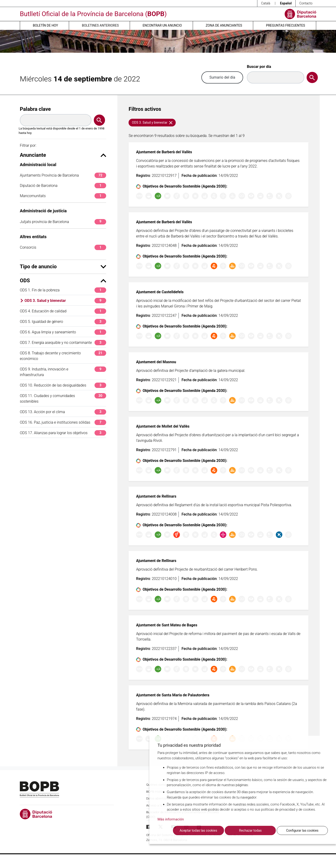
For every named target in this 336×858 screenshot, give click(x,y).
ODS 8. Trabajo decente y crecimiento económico (63, 355)
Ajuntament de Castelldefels (159, 292)
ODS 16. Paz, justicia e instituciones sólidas (63, 422)
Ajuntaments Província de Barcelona (63, 175)
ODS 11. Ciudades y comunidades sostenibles (63, 398)
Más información (171, 819)
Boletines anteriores (100, 25)
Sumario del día (222, 77)
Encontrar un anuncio (162, 25)
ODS (63, 280)
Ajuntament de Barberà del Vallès (164, 152)
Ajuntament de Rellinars (156, 496)
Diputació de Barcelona (63, 185)
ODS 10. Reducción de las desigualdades (63, 385)
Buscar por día (259, 66)
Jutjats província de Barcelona (63, 221)
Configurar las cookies (302, 830)
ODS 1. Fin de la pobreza (63, 290)
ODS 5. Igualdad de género (63, 321)
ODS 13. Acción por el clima (63, 412)
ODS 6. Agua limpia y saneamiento (63, 332)
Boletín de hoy (45, 25)
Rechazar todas (250, 830)
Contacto (305, 3)
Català (265, 3)
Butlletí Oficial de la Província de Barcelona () (93, 14)
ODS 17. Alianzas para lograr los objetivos (63, 433)
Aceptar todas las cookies (198, 830)
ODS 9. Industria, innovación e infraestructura (63, 371)
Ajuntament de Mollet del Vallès (162, 426)
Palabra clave (35, 109)
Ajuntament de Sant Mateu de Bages (166, 625)
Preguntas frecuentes (285, 25)
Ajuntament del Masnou (156, 362)
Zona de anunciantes (224, 25)
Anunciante (63, 155)
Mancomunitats (63, 196)
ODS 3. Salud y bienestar (65, 300)
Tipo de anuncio (63, 266)
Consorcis (63, 247)
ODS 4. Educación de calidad (63, 311)
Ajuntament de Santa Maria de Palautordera (172, 695)
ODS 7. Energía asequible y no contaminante (63, 342)
